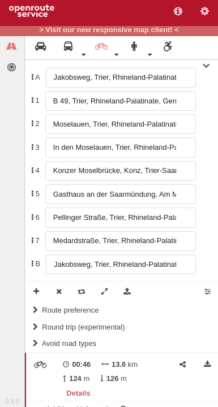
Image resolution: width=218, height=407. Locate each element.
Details (78, 393)
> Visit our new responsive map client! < (109, 30)
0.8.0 (12, 401)
